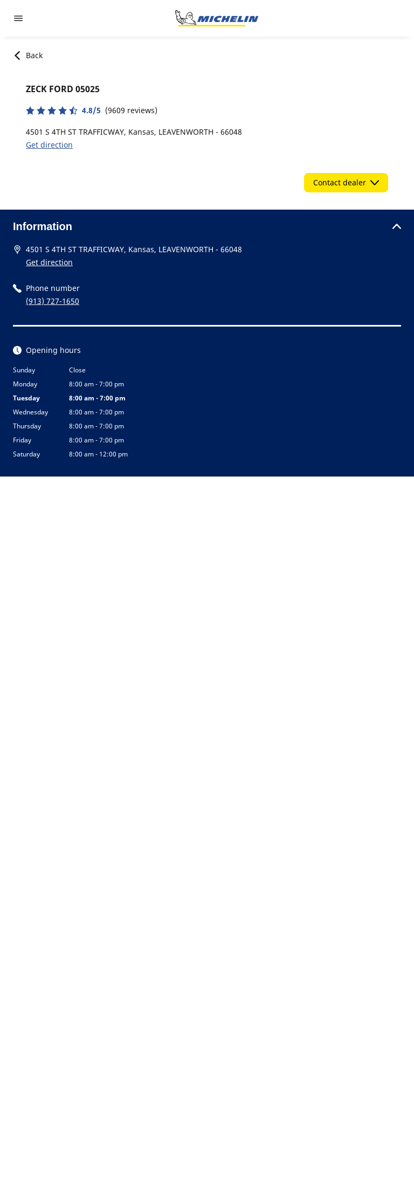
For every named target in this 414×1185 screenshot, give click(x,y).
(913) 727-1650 (52, 301)
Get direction (49, 145)
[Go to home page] (217, 18)
